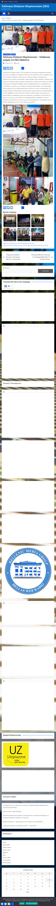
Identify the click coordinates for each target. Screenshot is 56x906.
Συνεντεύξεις (7, 795)
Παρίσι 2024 (6, 793)
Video (4, 778)
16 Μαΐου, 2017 (8, 63)
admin (16, 63)
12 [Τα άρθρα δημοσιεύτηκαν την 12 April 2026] (49, 815)
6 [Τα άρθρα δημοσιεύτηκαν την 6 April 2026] (6, 815)
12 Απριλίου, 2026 (9, 862)
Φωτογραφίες (7, 798)
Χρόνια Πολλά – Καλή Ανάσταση (12, 747)
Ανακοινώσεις (6, 54)
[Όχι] (54, 901)
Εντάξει (22, 903)
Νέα (4, 790)
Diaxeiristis (19, 862)
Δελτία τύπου (7, 785)
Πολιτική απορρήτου (31, 903)
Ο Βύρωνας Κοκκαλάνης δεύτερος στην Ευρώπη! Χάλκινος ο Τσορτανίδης (13, 257)
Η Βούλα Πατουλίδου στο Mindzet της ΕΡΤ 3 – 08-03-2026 (19, 761)
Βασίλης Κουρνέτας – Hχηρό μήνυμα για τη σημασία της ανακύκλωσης (23, 757)
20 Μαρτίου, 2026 (35, 864)
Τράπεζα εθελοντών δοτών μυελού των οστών (35, 245)
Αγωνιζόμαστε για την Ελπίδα (14, 243)
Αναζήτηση (6, 268)
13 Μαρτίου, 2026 (8, 889)
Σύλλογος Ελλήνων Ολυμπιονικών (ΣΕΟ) (25, 6)
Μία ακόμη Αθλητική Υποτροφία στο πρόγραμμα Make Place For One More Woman (41, 257)
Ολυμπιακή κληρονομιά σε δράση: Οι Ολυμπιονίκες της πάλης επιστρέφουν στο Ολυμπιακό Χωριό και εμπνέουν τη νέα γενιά (40, 858)
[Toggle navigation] (8, 13)
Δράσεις (13, 54)
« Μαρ (27, 827)
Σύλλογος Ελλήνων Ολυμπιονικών (12, 245)
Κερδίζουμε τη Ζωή (28, 243)
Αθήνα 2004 (6, 780)
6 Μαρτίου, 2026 (35, 891)
